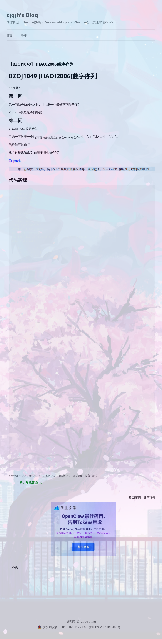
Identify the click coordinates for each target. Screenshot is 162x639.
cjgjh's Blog (22, 15)
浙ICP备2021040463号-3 (106, 627)
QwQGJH (52, 476)
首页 (9, 36)
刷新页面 (135, 498)
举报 (94, 476)
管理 (24, 36)
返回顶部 (149, 498)
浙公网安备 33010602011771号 (62, 627)
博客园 (70, 621)
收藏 (87, 476)
